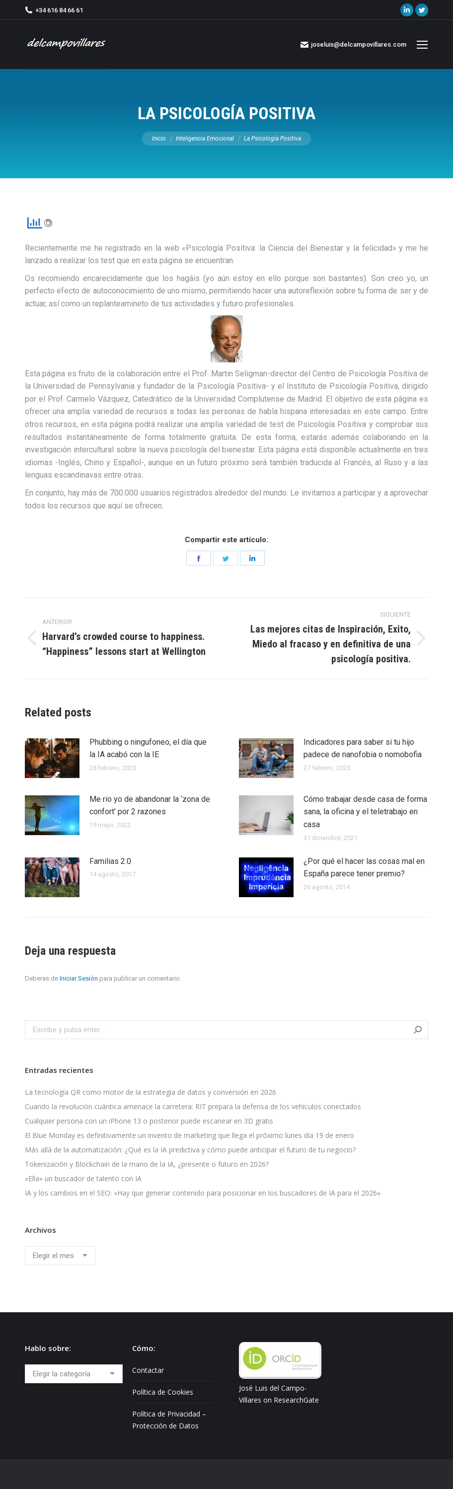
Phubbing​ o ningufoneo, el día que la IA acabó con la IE (148, 748)
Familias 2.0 (110, 861)
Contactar (148, 1370)
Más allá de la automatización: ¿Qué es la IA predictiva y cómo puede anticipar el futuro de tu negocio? (190, 1149)
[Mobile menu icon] (422, 45)
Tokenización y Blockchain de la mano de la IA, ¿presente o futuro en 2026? (147, 1164)
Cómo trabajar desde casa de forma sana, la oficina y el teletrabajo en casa (365, 811)
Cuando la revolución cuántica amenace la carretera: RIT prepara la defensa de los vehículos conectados (193, 1106)
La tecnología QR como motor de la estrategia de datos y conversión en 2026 (150, 1092)
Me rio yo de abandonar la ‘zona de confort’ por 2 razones (149, 805)
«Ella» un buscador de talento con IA (83, 1178)
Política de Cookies (162, 1392)
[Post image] (52, 758)
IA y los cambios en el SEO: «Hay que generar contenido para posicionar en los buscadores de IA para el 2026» (202, 1193)
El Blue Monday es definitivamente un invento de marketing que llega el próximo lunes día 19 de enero (189, 1135)
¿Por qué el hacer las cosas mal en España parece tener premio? (364, 867)
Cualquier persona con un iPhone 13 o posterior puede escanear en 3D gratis (149, 1121)
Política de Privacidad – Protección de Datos (169, 1419)
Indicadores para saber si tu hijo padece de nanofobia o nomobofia (362, 748)
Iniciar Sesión (79, 978)
